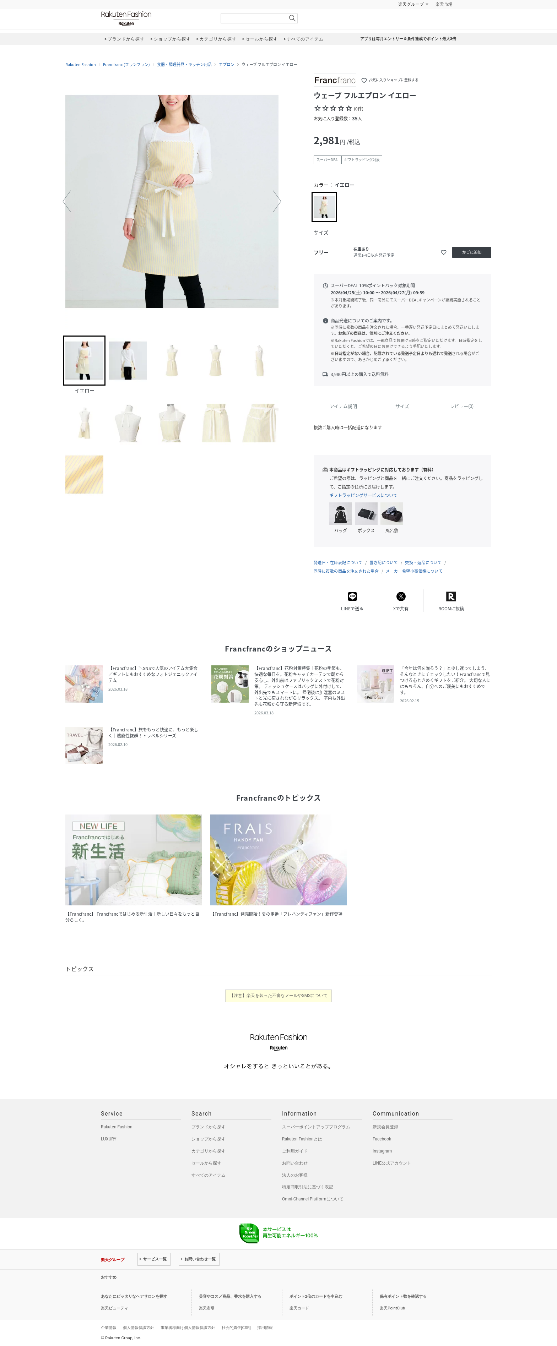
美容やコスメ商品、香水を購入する (230, 1296)
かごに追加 (472, 252)
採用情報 (265, 1327)
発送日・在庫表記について (338, 563)
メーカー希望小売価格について (414, 571)
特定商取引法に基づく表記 (307, 1186)
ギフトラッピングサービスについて (363, 495)
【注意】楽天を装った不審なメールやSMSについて (278, 995)
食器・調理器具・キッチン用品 (184, 64)
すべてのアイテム (208, 1175)
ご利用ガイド (295, 1151)
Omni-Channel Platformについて (313, 1199)
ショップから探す (208, 1139)
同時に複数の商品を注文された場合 (346, 571)
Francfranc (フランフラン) (126, 64)
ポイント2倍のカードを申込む (316, 1296)
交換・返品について (423, 563)
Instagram (382, 1151)
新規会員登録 (385, 1126)
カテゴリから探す (208, 1151)
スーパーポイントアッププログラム (316, 1126)
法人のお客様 (295, 1175)
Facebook (382, 1139)
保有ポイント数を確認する (403, 1296)
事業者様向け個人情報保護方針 (188, 1327)
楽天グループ (411, 4)
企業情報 (109, 1327)
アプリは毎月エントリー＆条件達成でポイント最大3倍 (408, 39)
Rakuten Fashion (156, 19)
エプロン (226, 64)
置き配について (383, 563)
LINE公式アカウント (392, 1163)
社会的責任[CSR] (236, 1327)
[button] (66, 201)
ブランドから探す (208, 1126)
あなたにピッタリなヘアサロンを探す (134, 1296)
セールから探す (206, 1163)
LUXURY (109, 1139)
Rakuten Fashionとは (302, 1139)
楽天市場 (444, 4)
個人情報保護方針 (138, 1327)
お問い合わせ (295, 1163)
